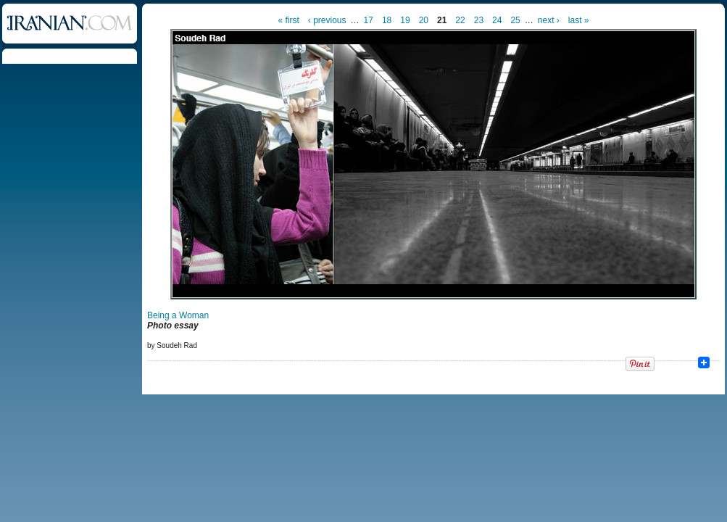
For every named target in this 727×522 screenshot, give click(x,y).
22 (460, 20)
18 (386, 20)
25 (515, 20)
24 (497, 20)
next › (549, 20)
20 (423, 20)
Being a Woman (178, 315)
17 (368, 20)
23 (478, 20)
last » (578, 20)
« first (288, 20)
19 (405, 20)
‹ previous (327, 20)
